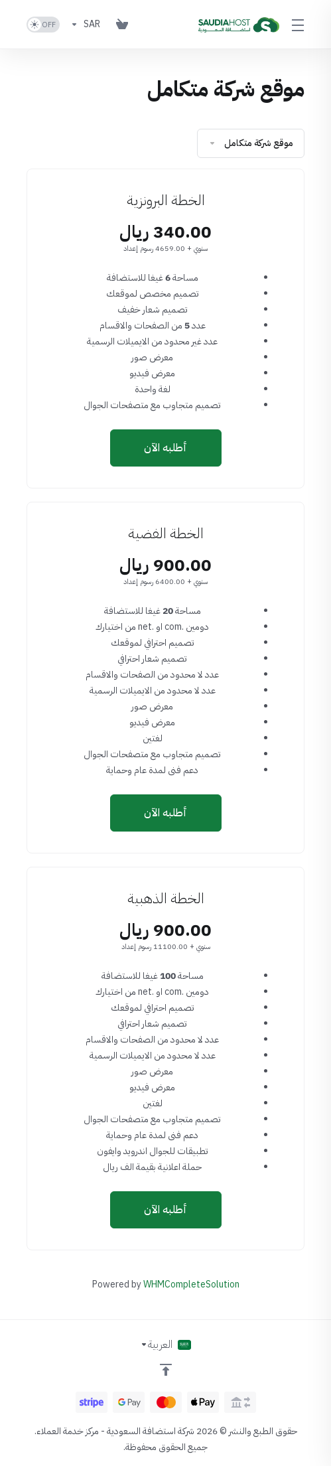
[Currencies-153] (85, 25)
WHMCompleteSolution (191, 1284)
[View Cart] (122, 25)
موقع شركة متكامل (250, 143)
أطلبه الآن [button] (165, 448)
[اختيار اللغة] (165, 1344)
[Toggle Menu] (300, 24)
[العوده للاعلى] (165, 1369)
